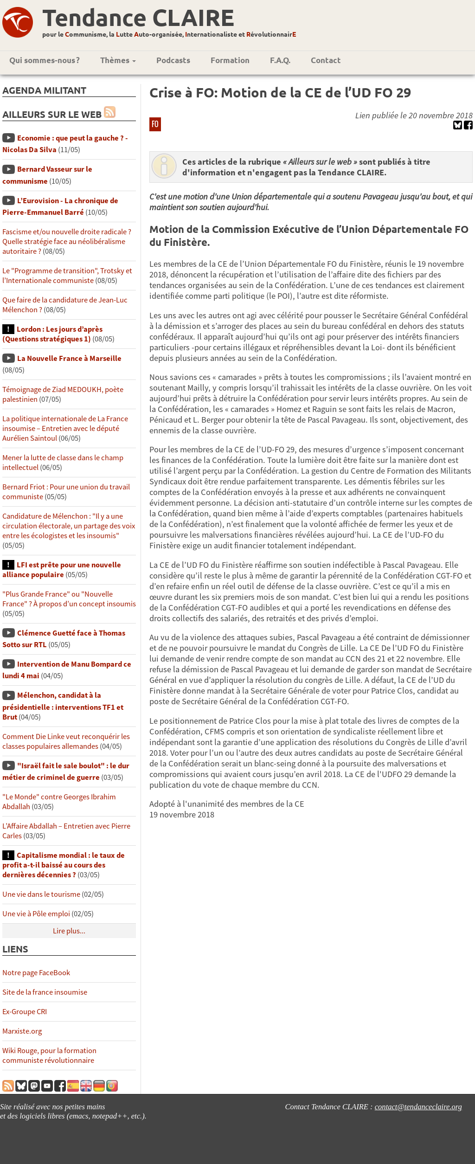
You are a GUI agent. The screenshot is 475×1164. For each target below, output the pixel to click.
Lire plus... (69, 931)
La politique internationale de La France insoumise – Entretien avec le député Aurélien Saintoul (65, 428)
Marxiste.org (22, 1031)
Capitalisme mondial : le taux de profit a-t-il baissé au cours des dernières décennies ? (63, 865)
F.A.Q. (280, 60)
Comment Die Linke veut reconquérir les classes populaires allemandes (66, 741)
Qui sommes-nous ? (44, 60)
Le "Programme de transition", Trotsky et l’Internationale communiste (67, 275)
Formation (230, 60)
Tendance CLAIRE (138, 17)
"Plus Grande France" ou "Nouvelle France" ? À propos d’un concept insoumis (69, 599)
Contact (326, 60)
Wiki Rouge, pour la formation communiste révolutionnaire (49, 1055)
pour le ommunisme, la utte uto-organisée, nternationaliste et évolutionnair (169, 34)
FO (155, 124)
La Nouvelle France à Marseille (69, 358)
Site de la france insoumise (44, 992)
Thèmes (118, 60)
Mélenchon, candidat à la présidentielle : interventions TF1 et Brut (62, 705)
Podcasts (173, 60)
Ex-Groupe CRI (24, 1011)
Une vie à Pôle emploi (36, 914)
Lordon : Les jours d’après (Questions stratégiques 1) (52, 334)
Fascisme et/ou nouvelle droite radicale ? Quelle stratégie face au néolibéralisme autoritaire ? (66, 241)
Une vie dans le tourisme (41, 894)
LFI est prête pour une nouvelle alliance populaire (61, 569)
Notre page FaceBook (36, 973)
